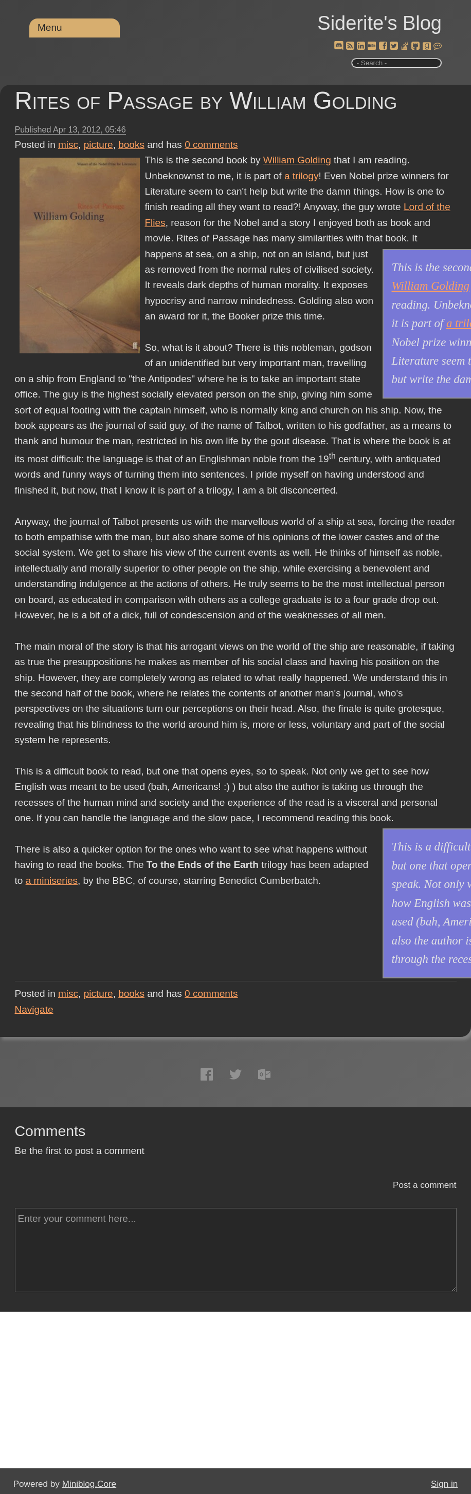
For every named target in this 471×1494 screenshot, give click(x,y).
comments (211, 144)
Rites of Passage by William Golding (206, 100)
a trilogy (301, 176)
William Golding (297, 160)
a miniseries (52, 880)
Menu (50, 27)
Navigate (34, 1009)
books (131, 144)
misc (68, 144)
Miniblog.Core (89, 1484)
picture (98, 144)
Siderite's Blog (379, 23)
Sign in (444, 1484)
